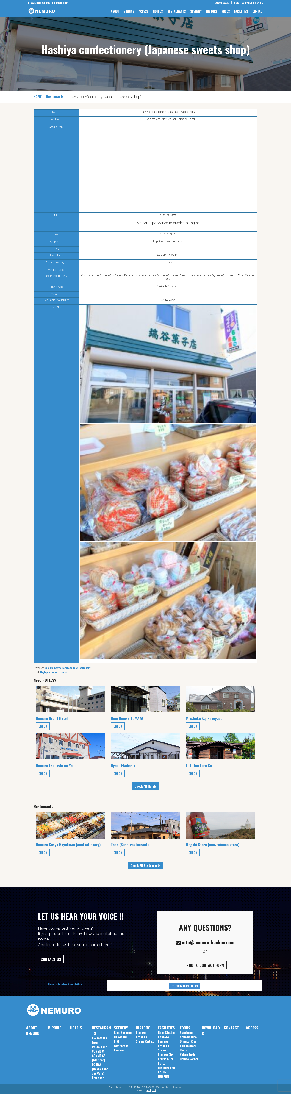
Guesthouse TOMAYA (127, 718)
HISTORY (211, 11)
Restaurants (54, 96)
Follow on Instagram (185, 985)
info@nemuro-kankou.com (48, 2)
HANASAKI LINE (120, 1039)
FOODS (226, 11)
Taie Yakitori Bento (188, 1048)
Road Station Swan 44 (166, 1034)
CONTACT (258, 11)
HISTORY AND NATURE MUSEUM (166, 1072)
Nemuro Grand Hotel (52, 718)
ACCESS (143, 11)
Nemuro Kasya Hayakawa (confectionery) (68, 668)
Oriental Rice (188, 1041)
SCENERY (196, 11)
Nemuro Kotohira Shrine (163, 1045)
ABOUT (115, 11)
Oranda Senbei (189, 1059)
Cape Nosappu (123, 1032)
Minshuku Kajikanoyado (204, 718)
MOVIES (259, 2)
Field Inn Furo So (199, 765)
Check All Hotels (146, 786)
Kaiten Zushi (187, 1054)
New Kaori (98, 1078)
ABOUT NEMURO (32, 1030)
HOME (38, 96)
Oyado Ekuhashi (123, 765)
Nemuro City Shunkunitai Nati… (165, 1059)
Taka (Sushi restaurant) (130, 844)
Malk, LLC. (151, 1090)
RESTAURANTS (176, 11)
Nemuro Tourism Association (65, 984)
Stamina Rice (188, 1037)
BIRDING (129, 11)
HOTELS (158, 11)
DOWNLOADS (222, 2)
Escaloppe (186, 1032)
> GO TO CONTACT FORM (205, 965)
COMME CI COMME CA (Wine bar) (98, 1055)
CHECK (42, 726)
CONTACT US (51, 959)
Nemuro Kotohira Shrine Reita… (145, 1037)
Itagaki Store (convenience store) (213, 844)
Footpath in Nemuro (121, 1048)
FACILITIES (241, 11)
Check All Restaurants (145, 865)
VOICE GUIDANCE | (244, 2)
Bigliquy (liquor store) (53, 672)
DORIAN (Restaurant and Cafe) (100, 1069)
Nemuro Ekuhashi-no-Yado (56, 765)
